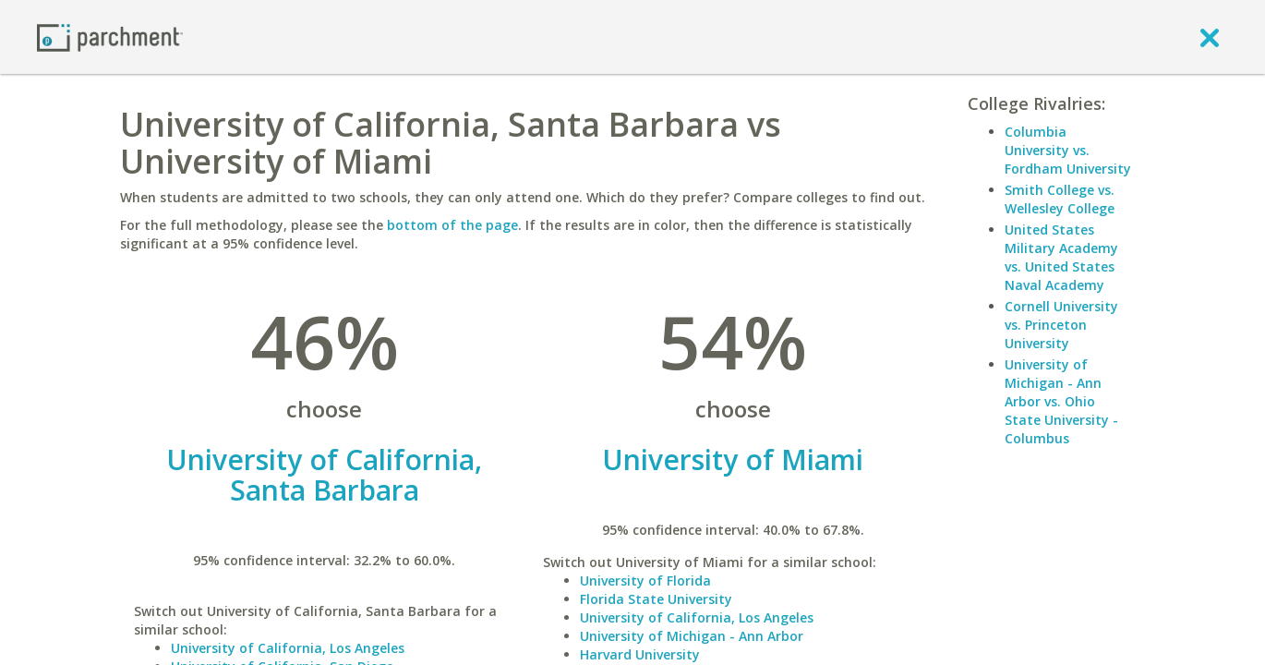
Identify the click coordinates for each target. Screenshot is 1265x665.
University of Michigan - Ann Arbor (691, 636)
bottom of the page (452, 225)
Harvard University (640, 654)
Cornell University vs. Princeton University (1061, 324)
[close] (1209, 37)
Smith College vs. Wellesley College (1059, 199)
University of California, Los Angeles (287, 648)
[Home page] (110, 36)
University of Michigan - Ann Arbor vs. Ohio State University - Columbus (1061, 401)
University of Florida (645, 580)
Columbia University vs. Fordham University (1068, 150)
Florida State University (656, 599)
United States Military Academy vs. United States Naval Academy (1061, 257)
